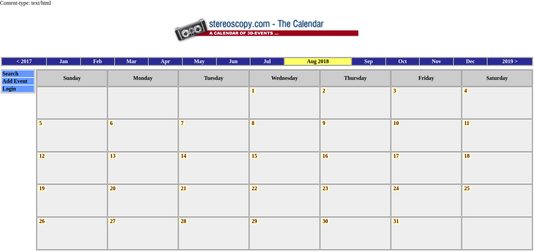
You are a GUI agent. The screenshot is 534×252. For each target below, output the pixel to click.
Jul (267, 60)
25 (467, 184)
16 (325, 152)
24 (396, 184)
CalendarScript (282, 248)
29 (254, 216)
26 (42, 216)
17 (396, 152)
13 (112, 152)
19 (42, 184)
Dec (470, 60)
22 (254, 184)
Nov (436, 60)
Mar (131, 60)
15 (254, 152)
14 (183, 152)
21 (183, 184)
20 (112, 184)
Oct (402, 60)
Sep (368, 60)
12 (42, 152)
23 (325, 184)
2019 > (510, 60)
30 (325, 216)
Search (10, 72)
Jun (233, 60)
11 (466, 120)
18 (467, 152)
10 (396, 120)
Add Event (14, 80)
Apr (165, 60)
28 (183, 216)
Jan (63, 60)
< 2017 (24, 60)
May (199, 60)
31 (396, 216)
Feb (97, 60)
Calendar (248, 248)
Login (9, 87)
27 (112, 216)
